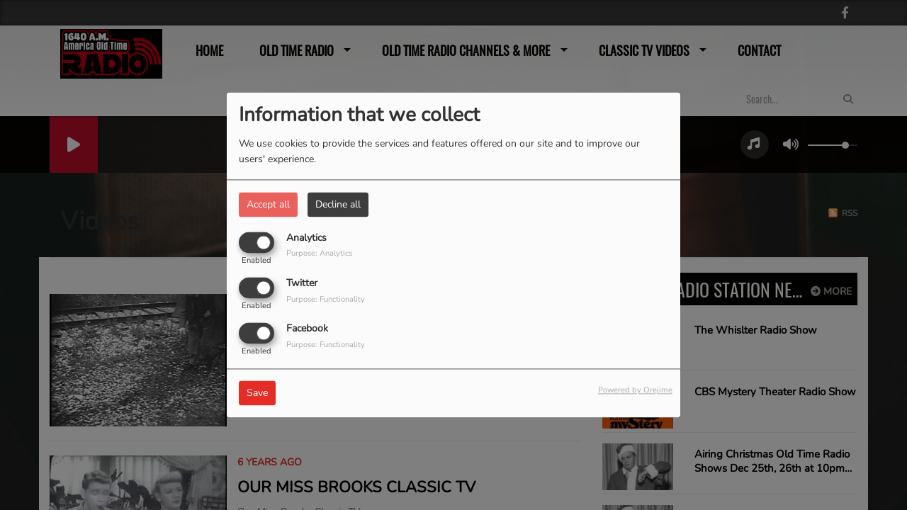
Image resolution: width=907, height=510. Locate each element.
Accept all (268, 204)
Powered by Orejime (635, 390)
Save (257, 393)
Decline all (338, 204)
